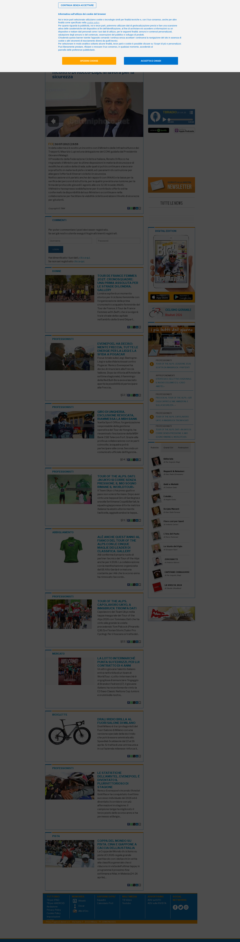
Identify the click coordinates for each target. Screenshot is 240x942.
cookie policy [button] (93, 22)
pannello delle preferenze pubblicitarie (76, 50)
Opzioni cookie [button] (89, 61)
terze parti (100, 25)
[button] (77, 5)
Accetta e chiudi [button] (151, 61)
